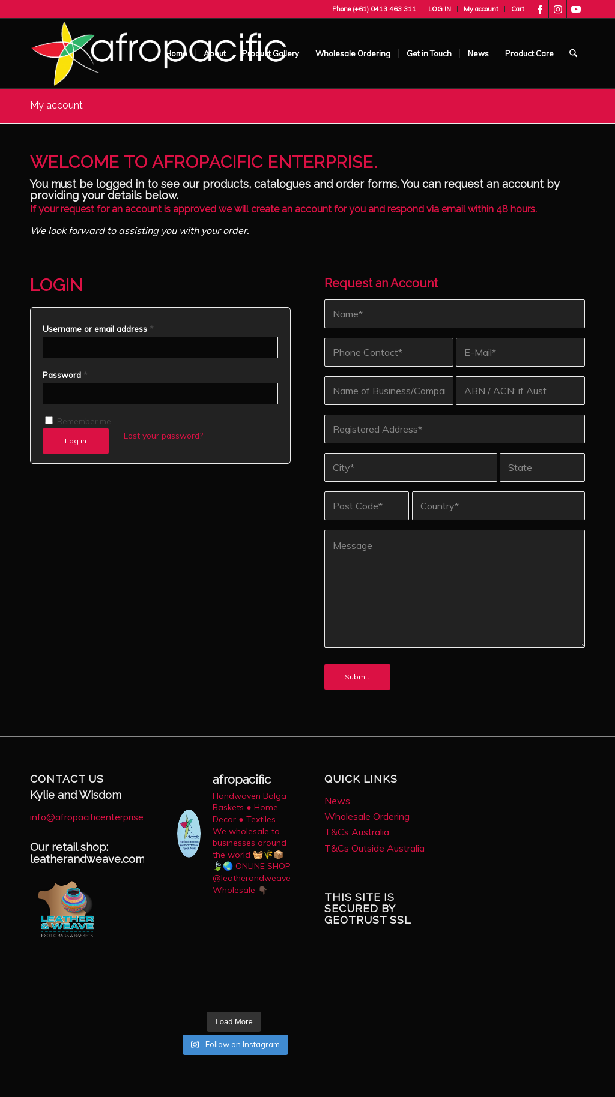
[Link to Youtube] (576, 9)
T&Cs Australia (356, 832)
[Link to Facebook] (539, 9)
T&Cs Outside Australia (374, 848)
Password (65, 375)
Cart (517, 9)
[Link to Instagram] (557, 9)
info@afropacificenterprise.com (96, 817)
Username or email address (98, 328)
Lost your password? (163, 435)
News (337, 801)
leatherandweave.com (87, 859)
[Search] (573, 53)
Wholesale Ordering (367, 816)
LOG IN (439, 9)
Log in (75, 440)
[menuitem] (440, 9)
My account (481, 9)
